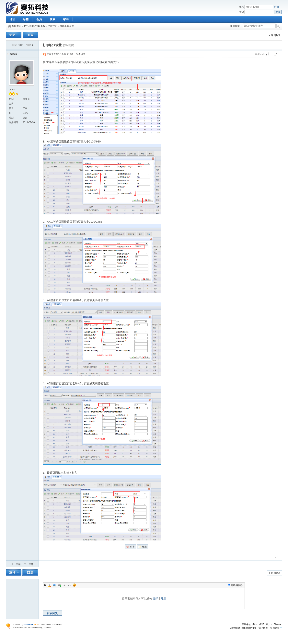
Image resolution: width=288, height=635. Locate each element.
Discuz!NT (258, 624)
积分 (11, 113)
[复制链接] (68, 45)
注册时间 (13, 122)
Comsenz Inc (56, 624)
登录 (155, 598)
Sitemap (278, 624)
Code (69, 585)
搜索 (52, 19)
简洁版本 (263, 628)
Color (50, 585)
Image (55, 585)
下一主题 (28, 564)
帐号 (241, 7)
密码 (241, 12)
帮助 (66, 19)
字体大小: (260, 54)
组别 (11, 98)
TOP (275, 557)
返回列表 (276, 35)
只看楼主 (81, 54)
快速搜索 (235, 26)
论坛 (12, 19)
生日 (11, 103)
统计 (268, 624)
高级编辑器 (237, 585)
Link (60, 585)
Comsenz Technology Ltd (243, 628)
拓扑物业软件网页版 (34, 26)
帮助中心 (16, 26)
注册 (276, 7)
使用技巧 (52, 26)
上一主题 (16, 564)
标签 (26, 19)
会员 (39, 19)
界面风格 (275, 628)
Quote (64, 585)
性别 (11, 117)
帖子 (11, 108)
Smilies (74, 585)
